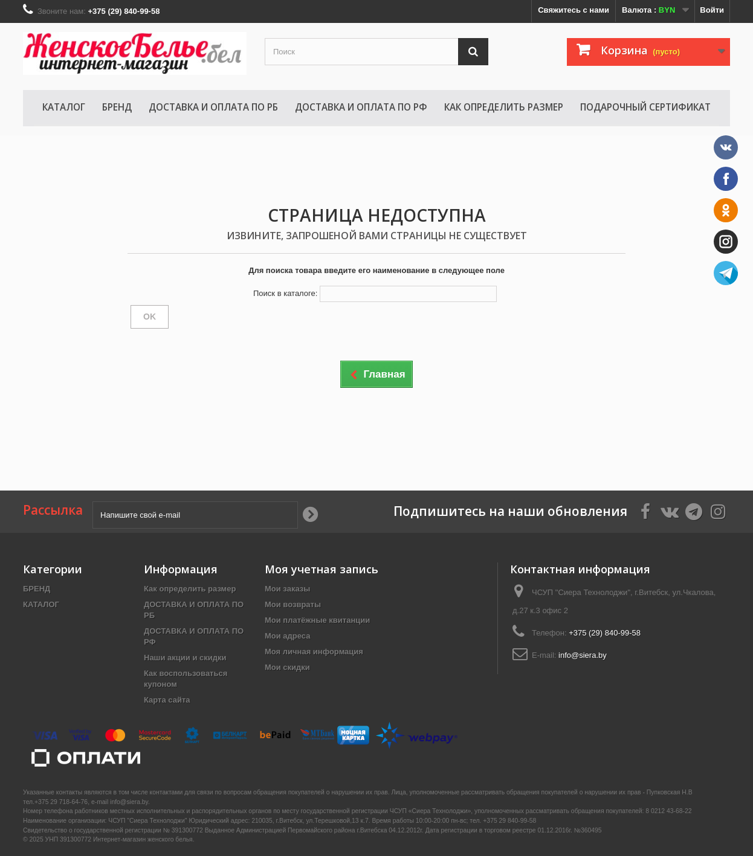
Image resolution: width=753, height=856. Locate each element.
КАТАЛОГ (63, 107)
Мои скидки (287, 667)
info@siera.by (582, 655)
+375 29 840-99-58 (509, 820)
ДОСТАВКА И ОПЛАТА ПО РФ (361, 107)
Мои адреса (287, 635)
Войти (712, 9)
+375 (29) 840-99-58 (605, 632)
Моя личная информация (314, 651)
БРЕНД (117, 107)
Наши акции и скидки (185, 657)
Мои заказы (287, 588)
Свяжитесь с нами (573, 9)
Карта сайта (167, 699)
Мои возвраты (293, 604)
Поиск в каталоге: (285, 293)
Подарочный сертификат (645, 107)
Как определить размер (503, 107)
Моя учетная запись (321, 569)
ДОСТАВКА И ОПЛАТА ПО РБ (213, 107)
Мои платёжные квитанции (317, 620)
